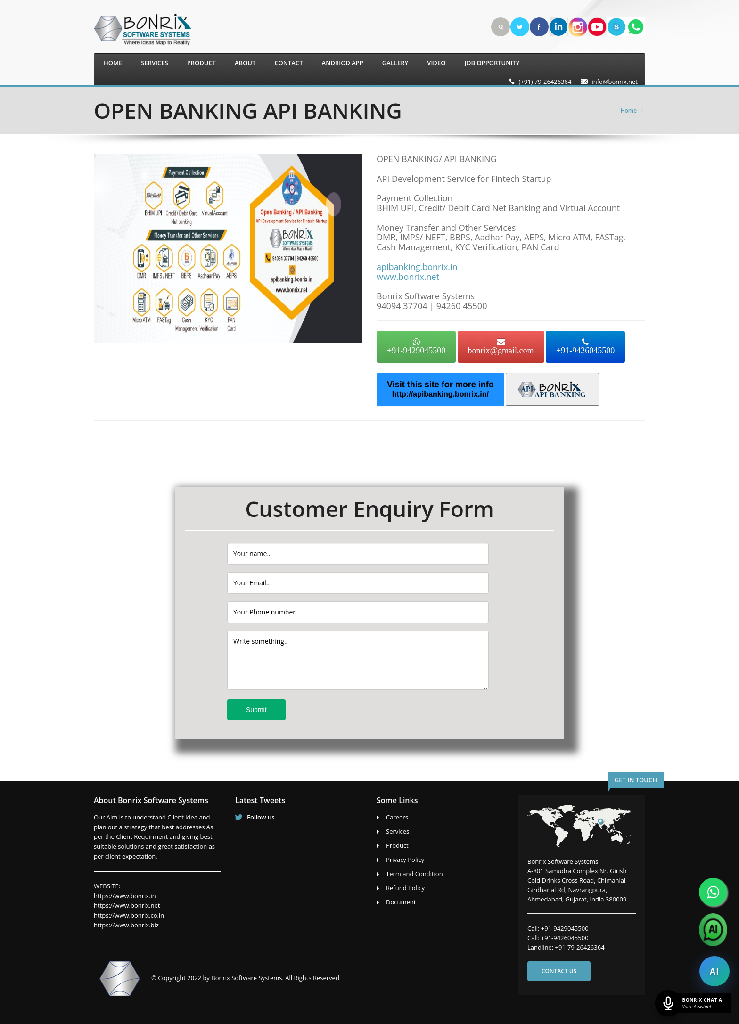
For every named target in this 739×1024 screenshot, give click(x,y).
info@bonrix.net (614, 81)
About (245, 62)
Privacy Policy (405, 859)
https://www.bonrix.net (127, 905)
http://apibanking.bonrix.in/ (440, 394)
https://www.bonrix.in (125, 896)
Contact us (559, 971)
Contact (288, 62)
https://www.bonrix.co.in (129, 915)
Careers (397, 817)
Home (113, 62)
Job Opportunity (491, 62)
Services (154, 62)
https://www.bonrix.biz (126, 925)
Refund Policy (405, 888)
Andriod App (342, 62)
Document (401, 902)
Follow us (261, 817)
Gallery (395, 62)
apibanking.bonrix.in (417, 266)
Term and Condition (414, 873)
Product (201, 62)
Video (436, 62)
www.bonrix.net (408, 276)
